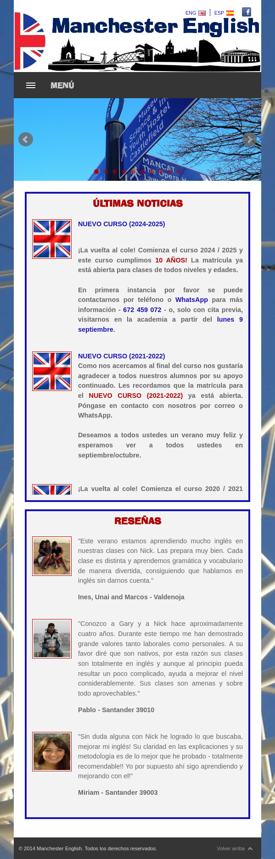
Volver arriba (235, 848)
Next (249, 139)
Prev (25, 139)
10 (179, 171)
